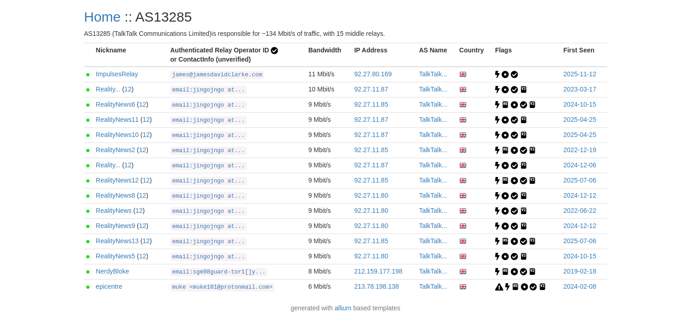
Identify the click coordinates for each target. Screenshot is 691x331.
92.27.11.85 (371, 104)
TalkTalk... (433, 74)
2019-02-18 (579, 271)
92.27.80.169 (373, 74)
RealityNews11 (117, 119)
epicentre (109, 286)
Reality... (108, 89)
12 (128, 89)
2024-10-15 (579, 104)
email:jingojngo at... (208, 90)
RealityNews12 (117, 180)
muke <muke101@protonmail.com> (222, 287)
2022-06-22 (579, 210)
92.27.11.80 (371, 195)
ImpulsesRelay (117, 74)
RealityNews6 (115, 104)
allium (342, 308)
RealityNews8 (115, 195)
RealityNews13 (117, 241)
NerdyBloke (112, 271)
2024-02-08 (579, 286)
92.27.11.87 (371, 89)
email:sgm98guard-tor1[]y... (219, 272)
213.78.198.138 (376, 286)
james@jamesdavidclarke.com (217, 75)
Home (102, 16)
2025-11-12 (579, 74)
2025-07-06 (579, 180)
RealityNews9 (115, 225)
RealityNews (114, 210)
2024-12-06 (579, 165)
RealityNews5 (115, 256)
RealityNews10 (117, 134)
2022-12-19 (579, 150)
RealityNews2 (115, 150)
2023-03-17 (579, 89)
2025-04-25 (579, 119)
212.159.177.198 (378, 271)
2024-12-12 (579, 195)
